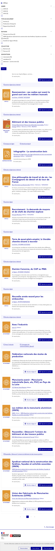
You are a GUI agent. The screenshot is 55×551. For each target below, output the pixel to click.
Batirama (6, 49)
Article (5, 21)
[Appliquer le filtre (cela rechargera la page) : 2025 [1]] (5, 9)
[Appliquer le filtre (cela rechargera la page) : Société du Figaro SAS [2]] (10, 41)
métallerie (6, 59)
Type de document (7, 19)
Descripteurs (5, 54)
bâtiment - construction (10, 61)
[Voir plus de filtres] (2, 16)
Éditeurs (4, 32)
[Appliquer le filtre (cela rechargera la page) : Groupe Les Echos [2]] (9, 34)
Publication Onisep (8, 24)
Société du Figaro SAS (9, 41)
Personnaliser (24, 548)
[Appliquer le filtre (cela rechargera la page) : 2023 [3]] (5, 13)
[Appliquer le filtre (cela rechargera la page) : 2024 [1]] (5, 11)
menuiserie (6, 57)
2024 (4, 11)
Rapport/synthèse (8, 26)
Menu (52, 1)
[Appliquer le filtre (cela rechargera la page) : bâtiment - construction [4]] (11, 62)
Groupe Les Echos (8, 34)
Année (3, 6)
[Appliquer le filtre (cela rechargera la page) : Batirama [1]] (6, 49)
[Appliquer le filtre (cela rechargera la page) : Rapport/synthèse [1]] (9, 26)
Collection (5, 46)
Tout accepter (48, 548)
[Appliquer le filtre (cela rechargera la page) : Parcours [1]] (6, 51)
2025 (5, 9)
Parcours (5, 51)
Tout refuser (35, 548)
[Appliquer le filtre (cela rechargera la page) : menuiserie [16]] (7, 57)
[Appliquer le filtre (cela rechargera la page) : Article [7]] (6, 21)
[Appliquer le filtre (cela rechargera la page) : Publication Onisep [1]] (9, 24)
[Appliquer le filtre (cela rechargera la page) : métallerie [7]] (7, 59)
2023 (5, 13)
